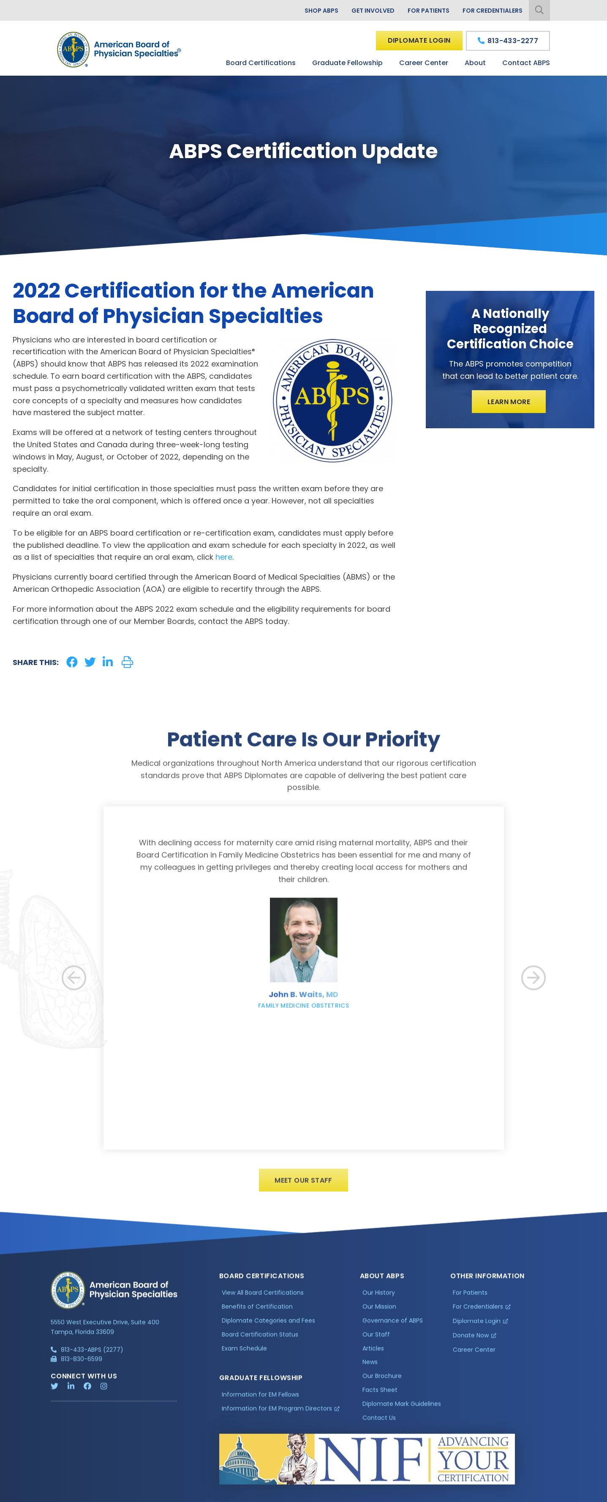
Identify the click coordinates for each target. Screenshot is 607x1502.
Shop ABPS (321, 10)
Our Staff (376, 1340)
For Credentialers (493, 10)
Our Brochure (382, 1382)
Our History (378, 1298)
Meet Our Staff (303, 1186)
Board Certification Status (260, 1340)
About (475, 63)
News (370, 1368)
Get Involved (373, 10)
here (223, 557)
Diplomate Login (419, 40)
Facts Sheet (379, 1396)
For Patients (428, 10)
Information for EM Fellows (260, 1400)
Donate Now (471, 1341)
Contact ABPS (526, 63)
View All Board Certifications (263, 1298)
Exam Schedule (244, 1354)
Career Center (423, 63)
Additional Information (127, 1494)
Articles (373, 1354)
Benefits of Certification (257, 1312)
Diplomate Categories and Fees (268, 1326)
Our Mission (379, 1312)
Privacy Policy (72, 1494)
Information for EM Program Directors (277, 1414)
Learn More (508, 402)
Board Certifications (261, 63)
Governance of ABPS (392, 1326)
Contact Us (379, 1424)
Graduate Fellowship (347, 63)
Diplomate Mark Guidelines (401, 1410)
